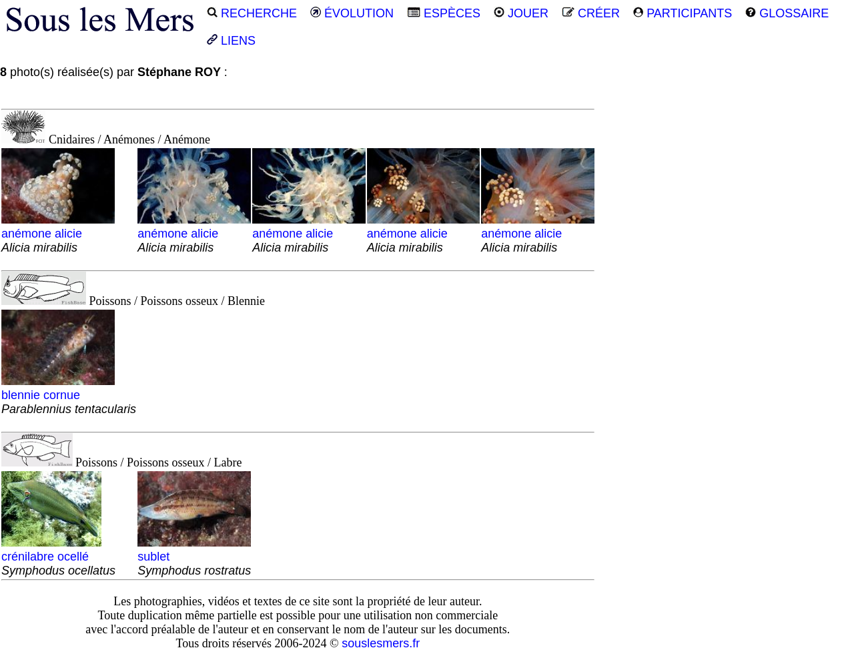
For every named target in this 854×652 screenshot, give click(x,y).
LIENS (231, 40)
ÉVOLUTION (352, 13)
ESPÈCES (443, 13)
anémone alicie (58, 233)
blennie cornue (68, 395)
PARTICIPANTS (682, 13)
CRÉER (591, 13)
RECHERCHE (252, 13)
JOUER (521, 13)
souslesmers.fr (381, 643)
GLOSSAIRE (787, 13)
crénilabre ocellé (58, 556)
